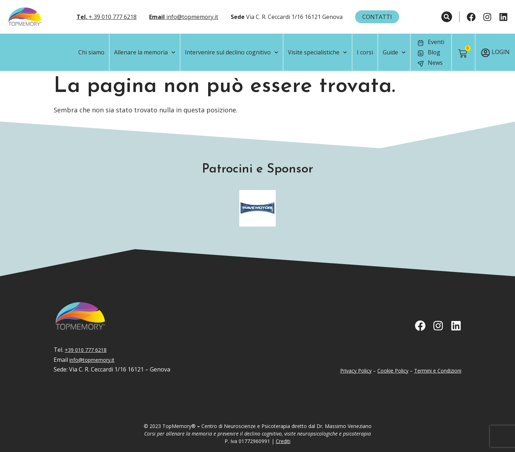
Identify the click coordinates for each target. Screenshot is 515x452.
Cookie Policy (392, 370)
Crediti (283, 441)
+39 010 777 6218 (86, 349)
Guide (394, 52)
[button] (446, 16)
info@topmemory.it (183, 17)
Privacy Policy (356, 370)
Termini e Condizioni (437, 370)
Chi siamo (91, 52)
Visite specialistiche (317, 52)
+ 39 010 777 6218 (107, 17)
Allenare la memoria (144, 52)
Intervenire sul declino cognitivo (231, 52)
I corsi (365, 52)
